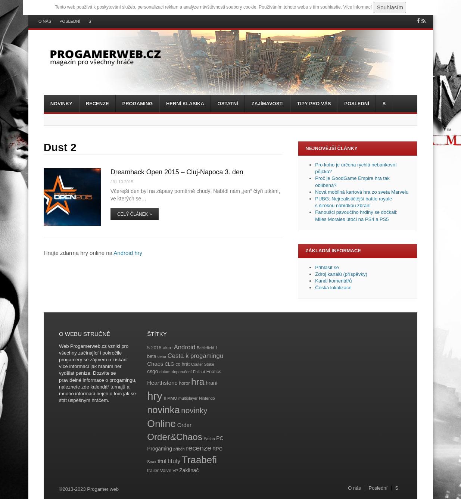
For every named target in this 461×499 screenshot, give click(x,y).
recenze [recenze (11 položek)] (198, 448)
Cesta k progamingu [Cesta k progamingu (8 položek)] (195, 355)
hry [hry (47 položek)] (154, 396)
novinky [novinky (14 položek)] (194, 410)
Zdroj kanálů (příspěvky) (341, 274)
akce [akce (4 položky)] (167, 347)
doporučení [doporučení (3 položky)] (181, 371)
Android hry (127, 253)
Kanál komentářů (333, 281)
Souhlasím (390, 7)
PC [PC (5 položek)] (219, 438)
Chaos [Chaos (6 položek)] (155, 364)
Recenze (97, 103)
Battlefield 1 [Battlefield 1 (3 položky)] (207, 348)
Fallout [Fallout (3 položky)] (199, 371)
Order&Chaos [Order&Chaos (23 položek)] (174, 437)
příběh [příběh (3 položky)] (178, 449)
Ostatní (228, 103)
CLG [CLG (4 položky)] (169, 364)
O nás (44, 21)
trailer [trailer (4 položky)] (153, 470)
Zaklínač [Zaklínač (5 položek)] (189, 470)
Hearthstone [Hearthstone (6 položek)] (162, 383)
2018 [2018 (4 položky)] (156, 347)
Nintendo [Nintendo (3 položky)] (207, 398)
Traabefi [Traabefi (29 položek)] (199, 460)
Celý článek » (134, 214)
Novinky (61, 103)
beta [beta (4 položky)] (151, 356)
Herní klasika (185, 103)
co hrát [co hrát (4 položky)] (182, 364)
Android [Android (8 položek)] (185, 347)
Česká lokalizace (333, 287)
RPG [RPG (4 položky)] (217, 449)
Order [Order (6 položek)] (184, 425)
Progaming (137, 103)
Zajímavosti (268, 103)
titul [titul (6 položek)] (162, 461)
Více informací (357, 7)
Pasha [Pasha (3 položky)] (209, 438)
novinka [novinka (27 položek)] (163, 410)
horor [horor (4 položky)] (184, 383)
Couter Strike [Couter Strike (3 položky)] (202, 364)
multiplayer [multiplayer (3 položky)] (188, 398)
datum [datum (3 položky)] (165, 371)
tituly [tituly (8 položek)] (174, 461)
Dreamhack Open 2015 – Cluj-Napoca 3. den (176, 172)
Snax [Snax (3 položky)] (151, 461)
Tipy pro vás (314, 103)
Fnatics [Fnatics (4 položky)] (213, 371)
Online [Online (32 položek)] (161, 423)
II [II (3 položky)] (165, 398)
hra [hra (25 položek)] (198, 382)
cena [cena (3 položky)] (162, 356)
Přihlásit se (327, 267)
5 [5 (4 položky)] (148, 347)
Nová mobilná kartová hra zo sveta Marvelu (361, 192)
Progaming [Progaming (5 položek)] (159, 449)
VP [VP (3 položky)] (175, 470)
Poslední (69, 21)
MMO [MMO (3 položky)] (172, 398)
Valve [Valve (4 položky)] (165, 470)
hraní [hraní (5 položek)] (211, 383)
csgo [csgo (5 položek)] (152, 371)
